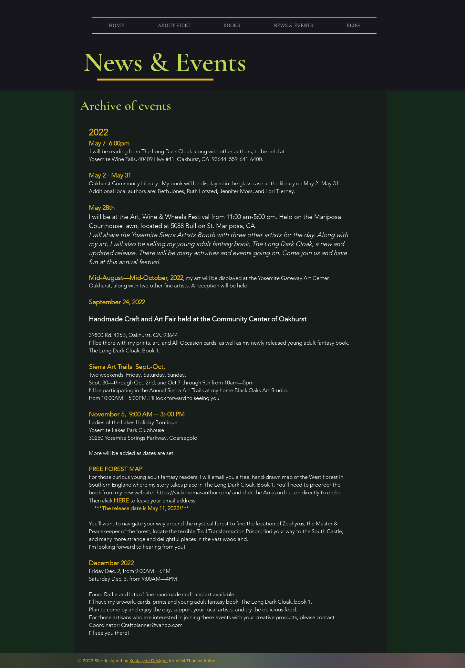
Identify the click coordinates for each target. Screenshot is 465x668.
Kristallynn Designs (148, 660)
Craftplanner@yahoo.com (151, 625)
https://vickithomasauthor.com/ (194, 492)
